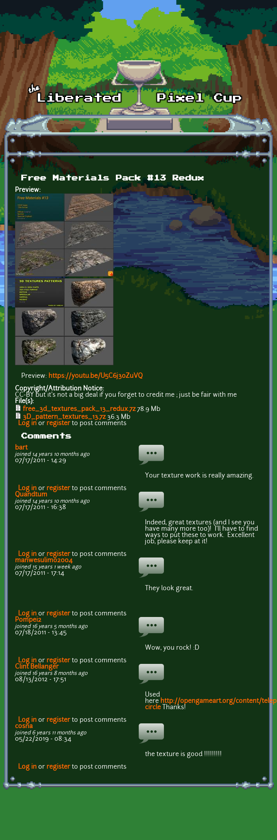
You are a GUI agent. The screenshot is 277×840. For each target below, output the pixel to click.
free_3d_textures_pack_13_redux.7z (79, 409)
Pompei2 (28, 620)
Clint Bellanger (37, 667)
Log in (27, 423)
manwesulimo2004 (44, 561)
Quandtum (31, 495)
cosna (24, 726)
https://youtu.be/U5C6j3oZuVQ (95, 376)
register (58, 423)
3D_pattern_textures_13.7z (64, 417)
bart (21, 448)
